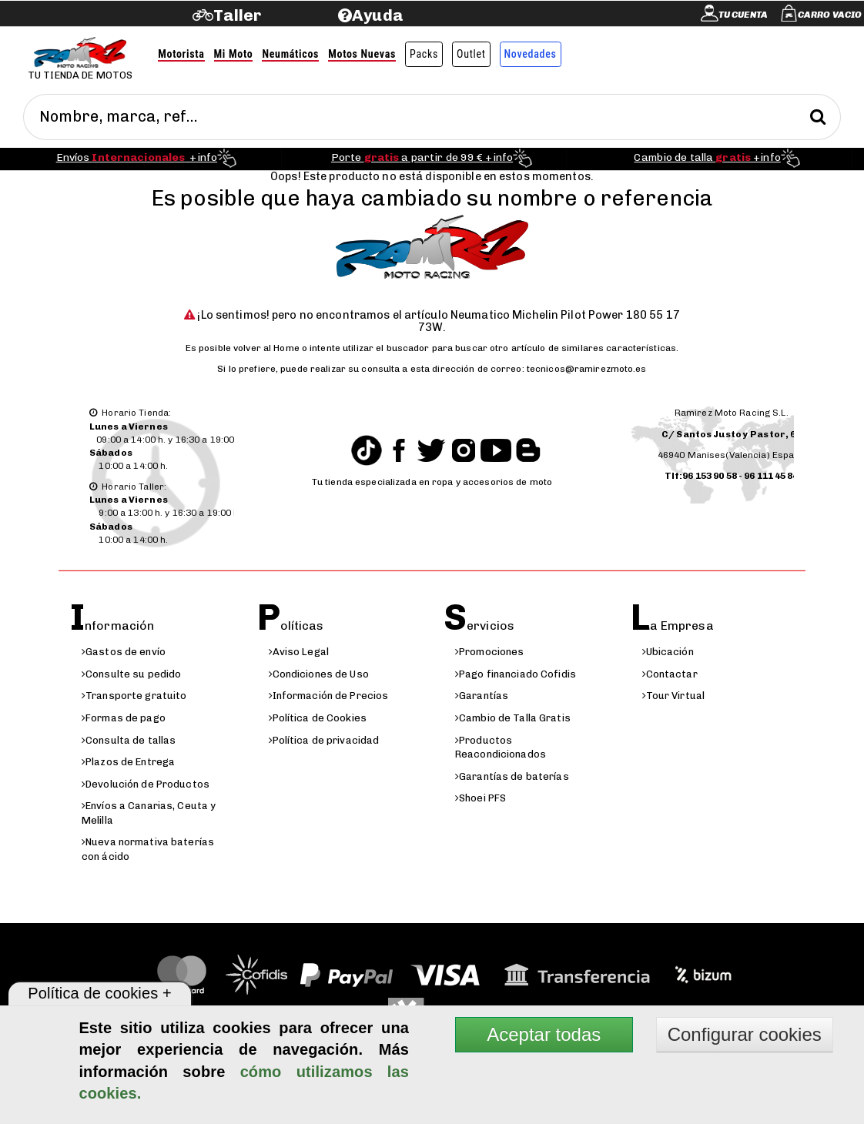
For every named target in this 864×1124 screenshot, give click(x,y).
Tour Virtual (673, 695)
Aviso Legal (299, 651)
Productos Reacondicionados (500, 747)
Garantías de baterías (512, 776)
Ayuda (378, 15)
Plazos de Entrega (128, 762)
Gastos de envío (124, 651)
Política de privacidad (324, 740)
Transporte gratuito (134, 695)
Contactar (670, 674)
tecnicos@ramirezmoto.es (587, 368)
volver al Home (266, 348)
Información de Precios (329, 695)
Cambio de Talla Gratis (513, 718)
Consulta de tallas (129, 740)
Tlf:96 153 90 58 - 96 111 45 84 (732, 475)
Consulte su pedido (131, 674)
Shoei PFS (480, 798)
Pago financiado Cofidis (515, 674)
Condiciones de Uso (319, 674)
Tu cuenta (743, 14)
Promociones (489, 651)
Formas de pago (124, 718)
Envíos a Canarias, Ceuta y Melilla (149, 813)
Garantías (481, 695)
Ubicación (668, 651)
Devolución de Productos (145, 784)
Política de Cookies (318, 718)
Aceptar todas (544, 1034)
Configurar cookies (745, 1034)
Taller (237, 15)
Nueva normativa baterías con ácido (148, 849)
